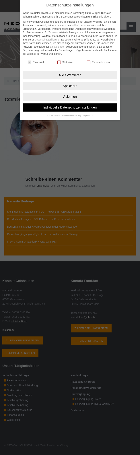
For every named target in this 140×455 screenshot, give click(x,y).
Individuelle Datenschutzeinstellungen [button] (70, 104)
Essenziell (36, 59)
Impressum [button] (88, 112)
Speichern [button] (70, 82)
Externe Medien (98, 59)
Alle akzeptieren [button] (70, 71)
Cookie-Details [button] (53, 112)
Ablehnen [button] (70, 93)
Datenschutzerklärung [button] (71, 112)
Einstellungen (57, 43)
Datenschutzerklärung (47, 36)
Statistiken (65, 59)
